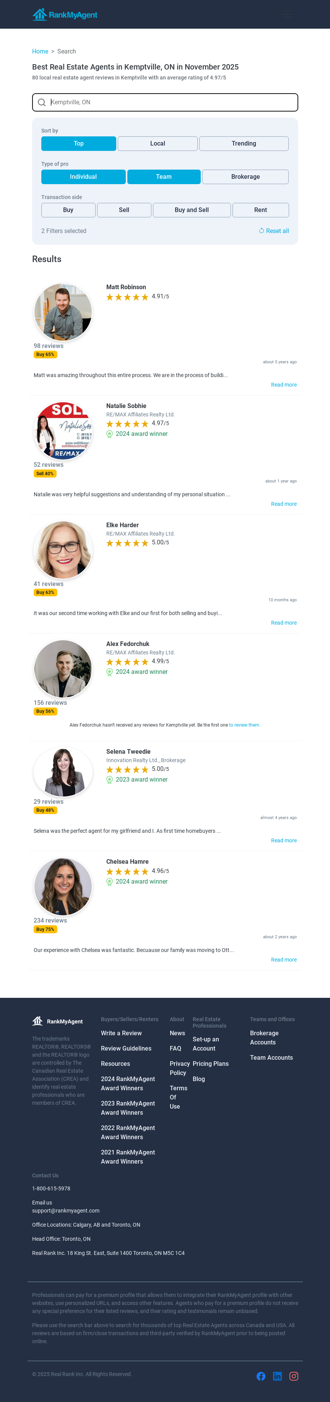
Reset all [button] (273, 231)
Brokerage (245, 176)
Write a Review (121, 1033)
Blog (199, 1079)
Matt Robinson (126, 287)
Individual (83, 176)
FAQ (175, 1048)
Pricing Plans (211, 1063)
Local (157, 143)
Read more (284, 385)
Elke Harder (122, 525)
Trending (244, 143)
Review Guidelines (126, 1048)
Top (79, 143)
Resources (115, 1063)
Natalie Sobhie (126, 406)
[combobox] (165, 102)
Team (164, 176)
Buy (68, 210)
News (177, 1033)
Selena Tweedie (128, 751)
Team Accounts (271, 1057)
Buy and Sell (192, 210)
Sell (124, 210)
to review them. (244, 725)
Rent (260, 210)
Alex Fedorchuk (128, 644)
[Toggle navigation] (287, 14)
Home (40, 51)
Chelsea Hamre (127, 861)
